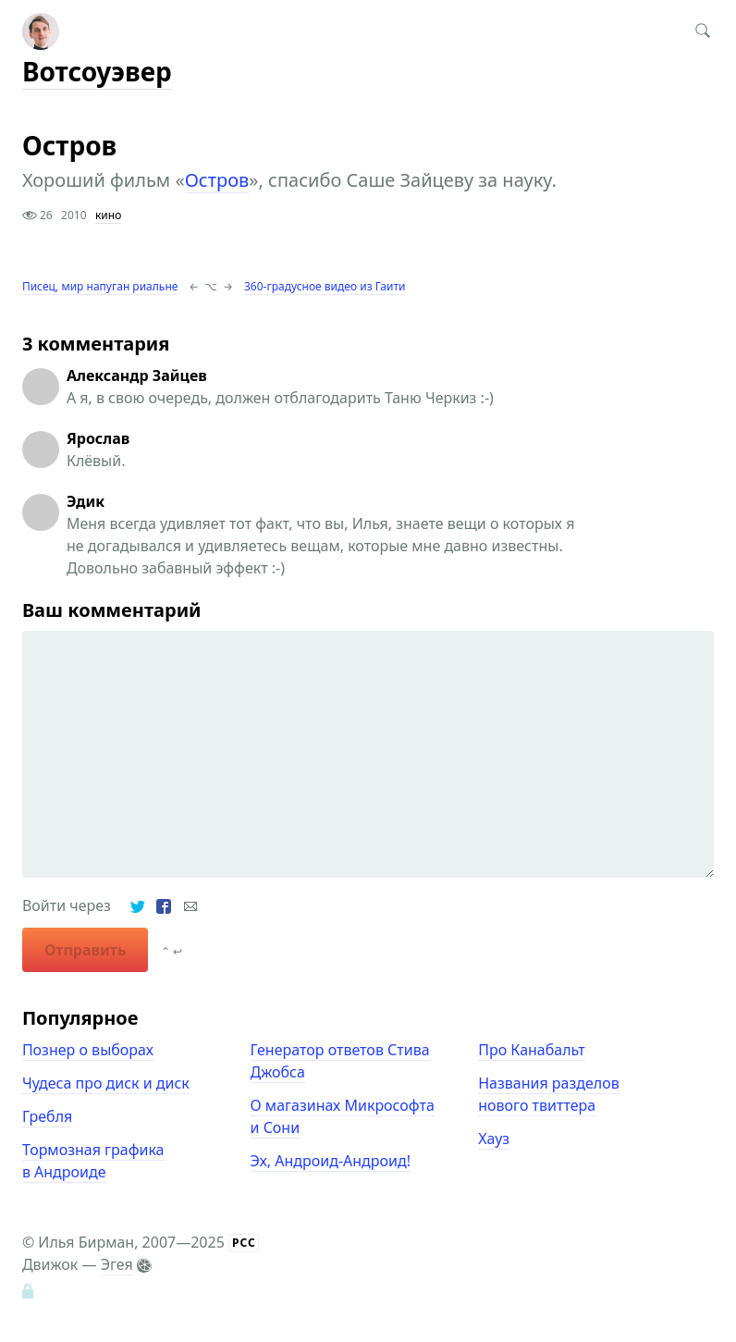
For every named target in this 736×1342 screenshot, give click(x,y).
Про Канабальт (531, 1050)
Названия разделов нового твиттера (548, 1094)
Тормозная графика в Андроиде (93, 1160)
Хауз (493, 1138)
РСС (244, 1242)
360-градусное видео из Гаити (324, 286)
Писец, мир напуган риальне (100, 286)
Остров (217, 179)
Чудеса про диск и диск (106, 1083)
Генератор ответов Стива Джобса (340, 1061)
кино (108, 215)
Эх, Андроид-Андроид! (331, 1161)
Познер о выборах (87, 1050)
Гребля (47, 1116)
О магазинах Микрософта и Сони (343, 1116)
